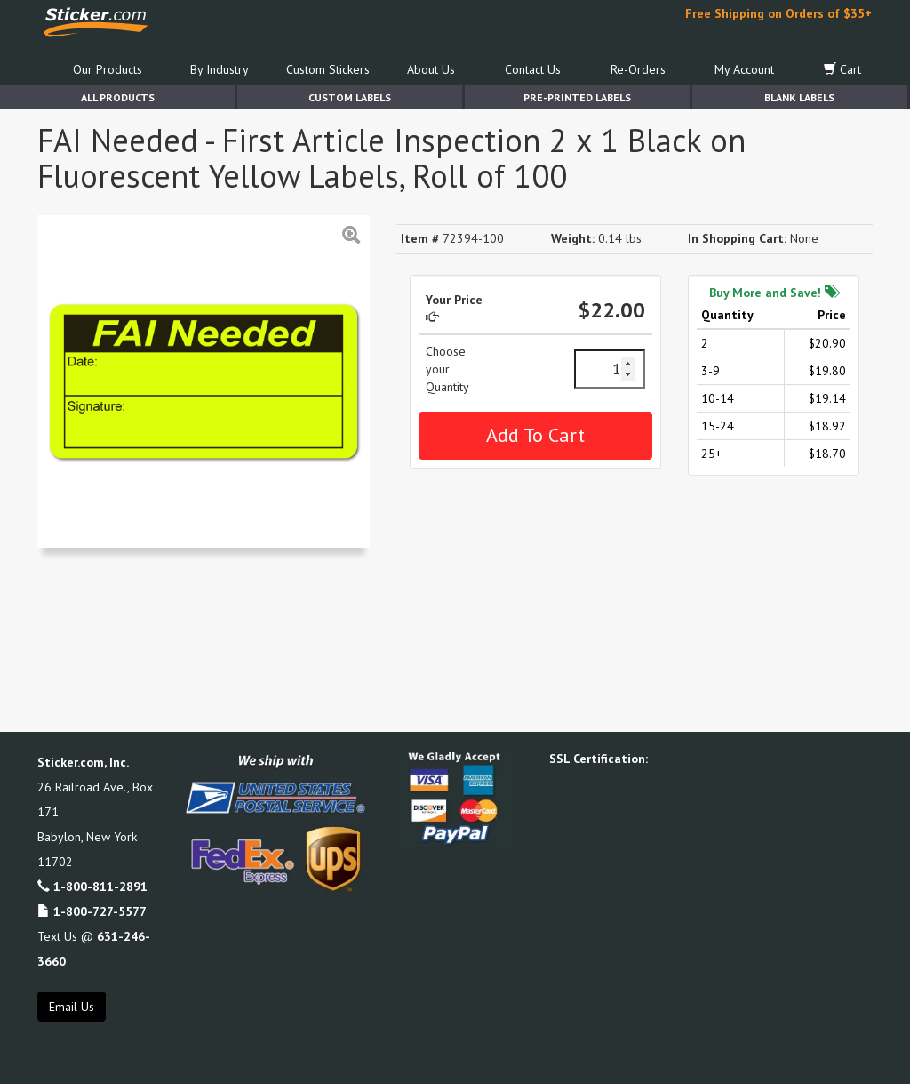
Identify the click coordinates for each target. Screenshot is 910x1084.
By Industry (219, 69)
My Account (744, 69)
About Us (431, 69)
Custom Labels (349, 97)
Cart (842, 69)
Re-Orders (638, 69)
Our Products (107, 69)
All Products (118, 97)
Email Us (71, 1007)
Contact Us (533, 69)
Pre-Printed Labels (577, 97)
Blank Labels (799, 97)
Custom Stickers (328, 69)
